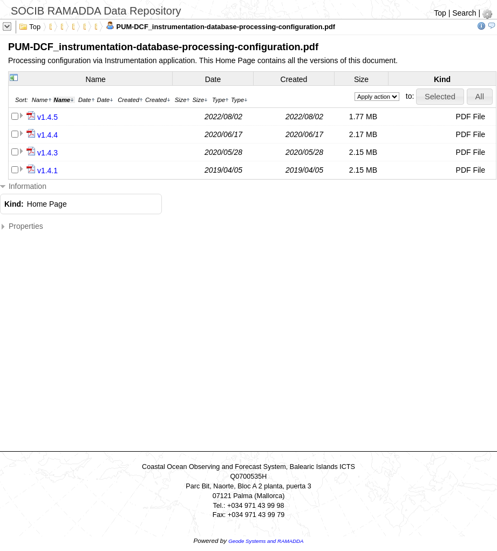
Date (213, 79)
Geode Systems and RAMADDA (265, 541)
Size (361, 79)
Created (294, 79)
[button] (440, 97)
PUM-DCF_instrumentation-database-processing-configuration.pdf (220, 26)
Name (96, 79)
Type (220, 100)
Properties (21, 226)
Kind (442, 79)
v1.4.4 (47, 135)
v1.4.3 (47, 152)
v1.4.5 (47, 117)
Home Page (47, 204)
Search (464, 13)
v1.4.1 (47, 170)
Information (23, 186)
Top (440, 13)
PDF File (470, 116)
